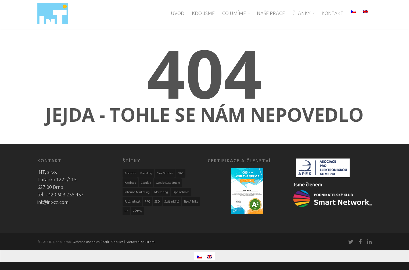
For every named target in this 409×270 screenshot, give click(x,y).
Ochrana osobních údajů (91, 241)
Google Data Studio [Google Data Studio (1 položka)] (168, 182)
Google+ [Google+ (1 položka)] (146, 182)
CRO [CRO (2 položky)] (180, 173)
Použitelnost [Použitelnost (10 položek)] (132, 201)
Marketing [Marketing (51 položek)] (161, 192)
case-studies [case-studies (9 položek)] (165, 173)
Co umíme (236, 13)
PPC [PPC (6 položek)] (147, 201)
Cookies (117, 241)
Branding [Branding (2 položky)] (146, 173)
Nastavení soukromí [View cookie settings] (140, 241)
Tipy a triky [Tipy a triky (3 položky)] (191, 201)
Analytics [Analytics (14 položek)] (130, 173)
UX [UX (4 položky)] (126, 211)
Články (303, 13)
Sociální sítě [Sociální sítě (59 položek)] (171, 201)
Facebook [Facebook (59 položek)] (130, 182)
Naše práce (271, 13)
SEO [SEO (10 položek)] (157, 201)
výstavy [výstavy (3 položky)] (137, 211)
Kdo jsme (203, 13)
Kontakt (332, 13)
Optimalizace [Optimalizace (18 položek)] (181, 192)
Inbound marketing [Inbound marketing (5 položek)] (137, 192)
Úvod (177, 13)
